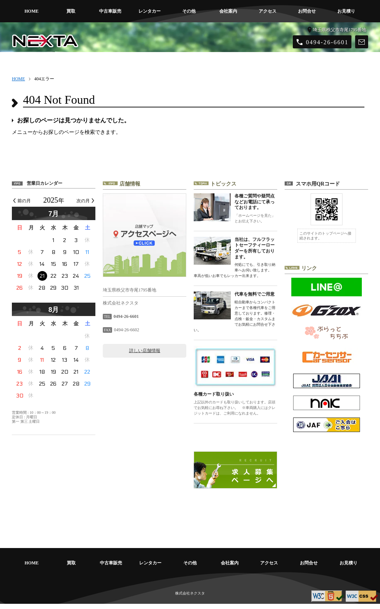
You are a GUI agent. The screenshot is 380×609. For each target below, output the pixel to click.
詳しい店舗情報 (144, 350)
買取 (70, 11)
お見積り (346, 11)
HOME (31, 11)
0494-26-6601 (327, 42)
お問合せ (307, 11)
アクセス (267, 11)
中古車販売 (110, 11)
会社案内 (228, 11)
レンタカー (149, 11)
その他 (189, 11)
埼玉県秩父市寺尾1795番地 (339, 29)
